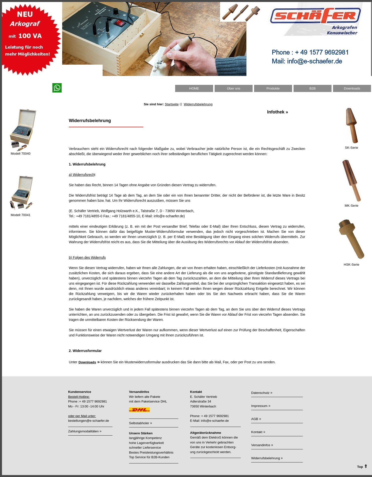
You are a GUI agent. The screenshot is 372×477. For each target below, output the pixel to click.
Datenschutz (260, 393)
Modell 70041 (20, 215)
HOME (194, 88)
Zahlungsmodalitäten (83, 431)
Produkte (272, 88)
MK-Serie (351, 205)
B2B (312, 88)
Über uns (233, 88)
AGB (254, 419)
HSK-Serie (351, 264)
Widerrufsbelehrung (198, 104)
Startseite (172, 104)
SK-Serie (351, 147)
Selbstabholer (139, 423)
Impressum (259, 406)
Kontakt (256, 432)
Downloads (352, 88)
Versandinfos (260, 445)
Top (364, 467)
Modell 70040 (20, 153)
